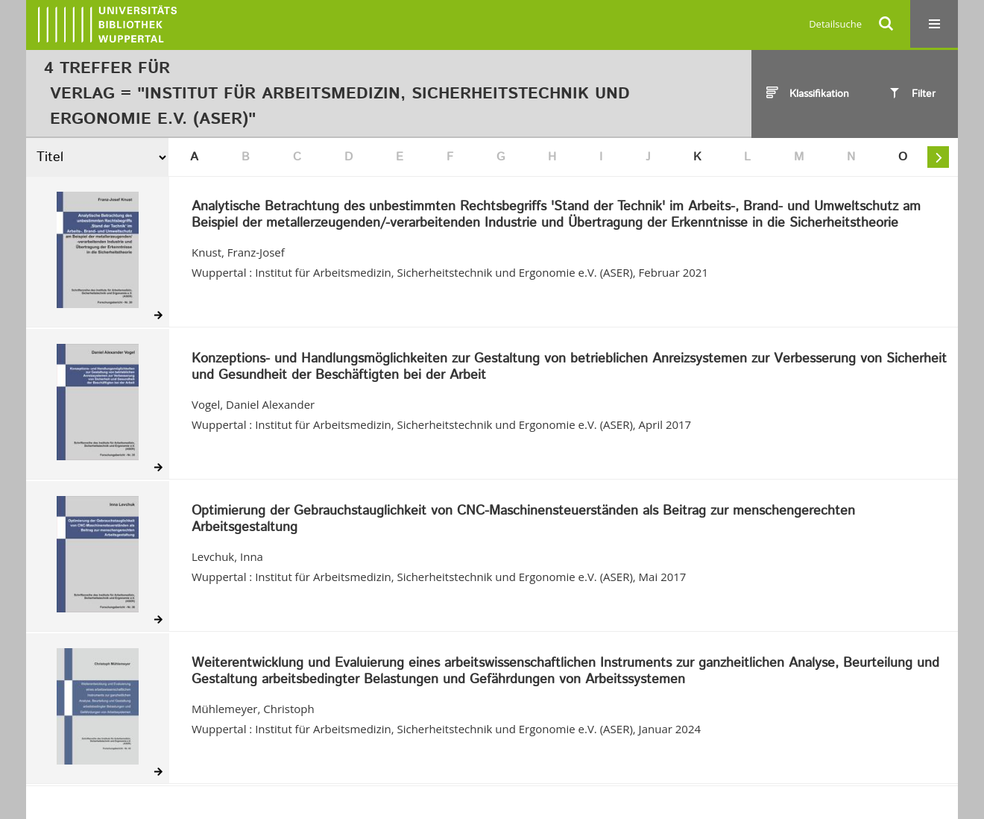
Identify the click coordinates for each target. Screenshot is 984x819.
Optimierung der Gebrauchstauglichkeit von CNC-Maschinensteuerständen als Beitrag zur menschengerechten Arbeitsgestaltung (523, 519)
